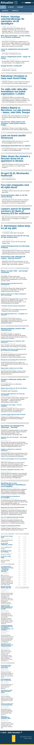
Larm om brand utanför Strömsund (13, 136)
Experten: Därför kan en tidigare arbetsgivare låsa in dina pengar (13, 294)
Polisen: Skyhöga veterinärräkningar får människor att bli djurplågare (12, 20)
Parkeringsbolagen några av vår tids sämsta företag (14, 196)
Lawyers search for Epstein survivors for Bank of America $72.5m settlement (15, 211)
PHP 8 (26, 738)
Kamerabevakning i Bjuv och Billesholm (6, 679)
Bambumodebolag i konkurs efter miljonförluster (13, 329)
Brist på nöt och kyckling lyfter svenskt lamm (13, 359)
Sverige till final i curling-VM (11, 66)
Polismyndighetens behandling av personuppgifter (10, 497)
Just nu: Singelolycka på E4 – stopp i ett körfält (15, 57)
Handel (4, 326)
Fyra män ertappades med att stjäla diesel (15, 186)
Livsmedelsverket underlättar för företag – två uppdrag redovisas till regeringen (7, 569)
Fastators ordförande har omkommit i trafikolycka (11, 450)
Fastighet (5, 377)
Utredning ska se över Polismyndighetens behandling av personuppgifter (13, 484)
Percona (30, 738)
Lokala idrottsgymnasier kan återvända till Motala (15, 246)
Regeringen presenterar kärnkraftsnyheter (12, 507)
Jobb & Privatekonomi (9, 268)
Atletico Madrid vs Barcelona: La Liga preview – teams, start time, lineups (15, 110)
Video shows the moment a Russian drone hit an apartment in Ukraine (15, 158)
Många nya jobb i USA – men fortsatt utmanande (14, 271)
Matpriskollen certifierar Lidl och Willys (12, 368)
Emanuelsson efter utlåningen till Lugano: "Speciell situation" (13, 257)
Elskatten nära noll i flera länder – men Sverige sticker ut (14, 438)
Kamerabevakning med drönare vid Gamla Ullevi (6, 666)
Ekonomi (20, 7)
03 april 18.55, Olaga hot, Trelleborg (6, 551)
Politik (4, 73)
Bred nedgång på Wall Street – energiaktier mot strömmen (14, 314)
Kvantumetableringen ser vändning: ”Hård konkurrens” (13, 341)
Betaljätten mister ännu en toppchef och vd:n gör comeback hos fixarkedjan (13, 350)
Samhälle (15, 10)
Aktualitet (16, 733)
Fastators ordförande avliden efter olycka (13, 380)
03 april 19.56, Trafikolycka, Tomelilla (6, 544)
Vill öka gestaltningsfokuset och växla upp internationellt (13, 394)
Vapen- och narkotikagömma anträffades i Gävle (6, 717)
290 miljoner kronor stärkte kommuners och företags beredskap (7, 645)
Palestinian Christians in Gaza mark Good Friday (14, 77)
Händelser (5, 170)
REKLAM (18, 587)
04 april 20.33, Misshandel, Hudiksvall (15, 174)
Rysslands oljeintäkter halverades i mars (12, 469)
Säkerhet (5, 10)
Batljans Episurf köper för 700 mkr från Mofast (14, 388)
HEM (3, 7)
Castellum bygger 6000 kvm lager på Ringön (13, 414)
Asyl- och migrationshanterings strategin (12, 517)
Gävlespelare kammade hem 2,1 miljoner (16, 146)
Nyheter (11, 7)
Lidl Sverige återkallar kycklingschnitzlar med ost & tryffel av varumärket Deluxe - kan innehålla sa (7, 628)
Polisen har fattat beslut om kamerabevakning (7, 704)
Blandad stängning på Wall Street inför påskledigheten (12, 284)
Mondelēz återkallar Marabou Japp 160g (6, 587)
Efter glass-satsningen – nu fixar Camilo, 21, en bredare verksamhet (16, 36)
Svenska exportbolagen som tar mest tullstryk (14, 458)
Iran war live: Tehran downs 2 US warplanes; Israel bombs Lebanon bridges (13, 123)
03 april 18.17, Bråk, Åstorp (6, 557)
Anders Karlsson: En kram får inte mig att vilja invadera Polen (15, 236)
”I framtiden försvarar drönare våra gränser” (13, 306)
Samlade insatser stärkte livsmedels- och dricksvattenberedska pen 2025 (7, 607)
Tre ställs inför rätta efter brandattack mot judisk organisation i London (14, 91)
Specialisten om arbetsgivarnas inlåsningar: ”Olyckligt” (12, 426)
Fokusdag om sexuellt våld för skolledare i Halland (6, 691)
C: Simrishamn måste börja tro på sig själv (15, 227)
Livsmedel (5, 564)
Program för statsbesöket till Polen (10, 525)
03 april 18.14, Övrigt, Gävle (7, 537)
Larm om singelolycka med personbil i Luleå (15, 50)
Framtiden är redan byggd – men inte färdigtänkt (11, 405)
